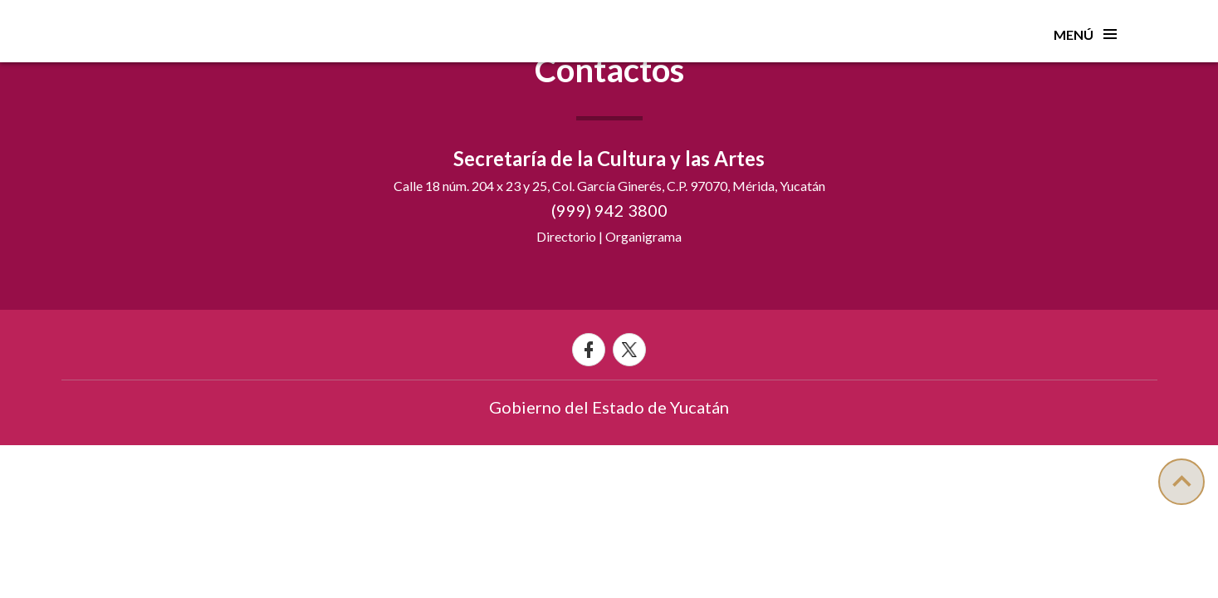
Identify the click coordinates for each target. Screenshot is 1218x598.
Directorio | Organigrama (609, 236)
